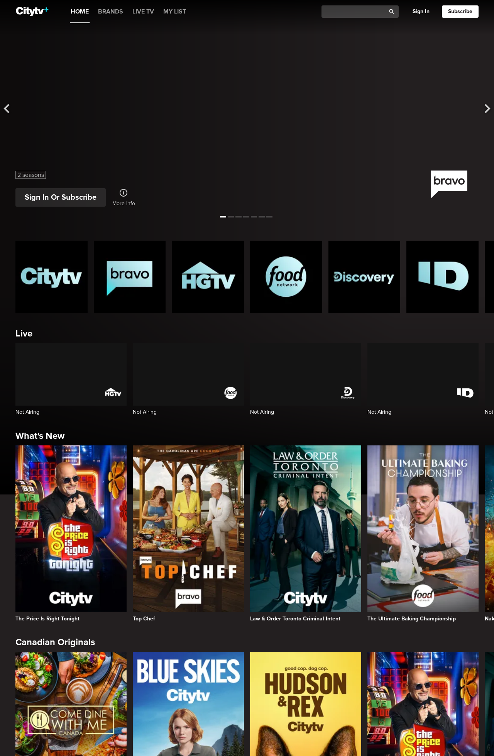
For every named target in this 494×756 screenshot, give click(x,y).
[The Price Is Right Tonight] (71, 533)
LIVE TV (143, 11)
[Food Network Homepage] (286, 277)
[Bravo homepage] (130, 277)
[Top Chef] (188, 533)
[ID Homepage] (442, 277)
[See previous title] (11, 108)
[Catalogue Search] (356, 11)
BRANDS (110, 11)
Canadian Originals (55, 642)
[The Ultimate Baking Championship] (423, 533)
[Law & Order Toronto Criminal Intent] (305, 533)
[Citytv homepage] (51, 277)
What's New (39, 436)
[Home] (32, 11)
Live (23, 333)
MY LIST (174, 11)
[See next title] (482, 108)
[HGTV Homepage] (208, 277)
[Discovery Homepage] (364, 277)
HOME (80, 11)
